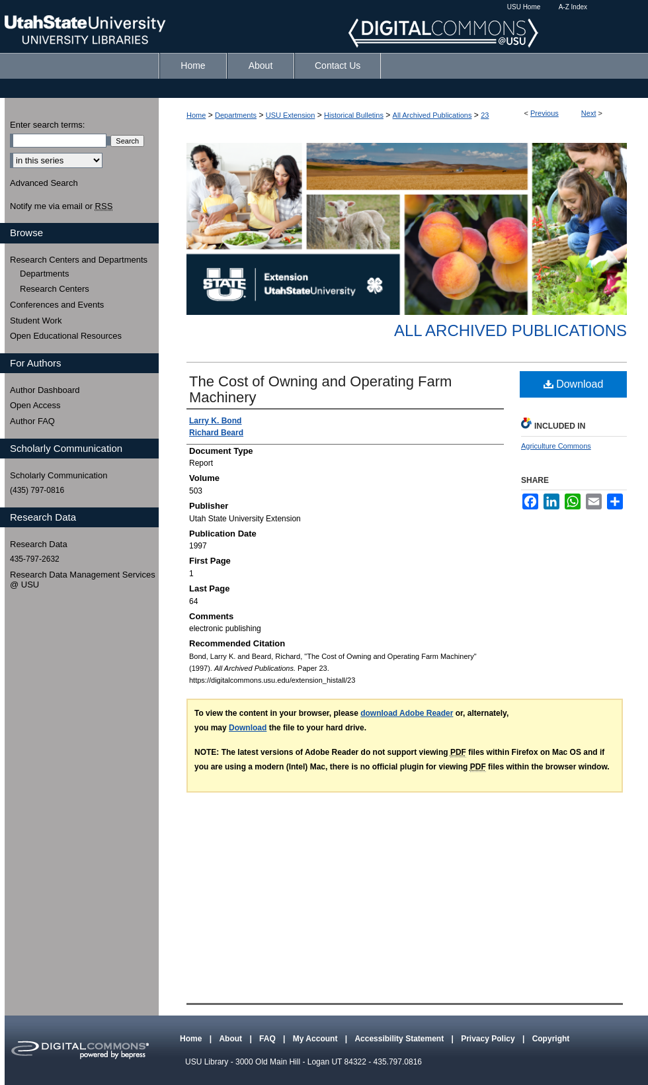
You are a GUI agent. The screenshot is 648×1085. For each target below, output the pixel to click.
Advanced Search (44, 183)
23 (485, 115)
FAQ (268, 1038)
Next (588, 113)
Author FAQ (32, 421)
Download (574, 384)
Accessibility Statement (400, 1038)
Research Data (38, 544)
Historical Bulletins (354, 115)
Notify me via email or (61, 206)
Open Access (35, 405)
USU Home (524, 7)
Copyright (551, 1038)
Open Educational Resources (66, 336)
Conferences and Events (57, 305)
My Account (316, 1038)
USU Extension (290, 115)
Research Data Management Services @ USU (82, 580)
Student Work (36, 321)
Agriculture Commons (556, 446)
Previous (544, 113)
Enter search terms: (47, 125)
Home (196, 115)
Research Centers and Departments (78, 260)
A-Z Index (573, 7)
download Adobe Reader (406, 713)
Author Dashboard (45, 390)
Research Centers (54, 289)
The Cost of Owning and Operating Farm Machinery (320, 389)
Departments (236, 115)
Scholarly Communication (58, 475)
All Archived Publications (432, 115)
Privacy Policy (489, 1038)
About (231, 1038)
